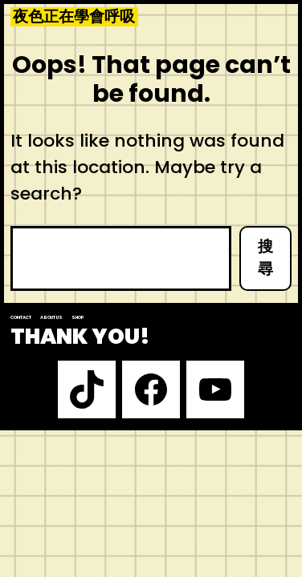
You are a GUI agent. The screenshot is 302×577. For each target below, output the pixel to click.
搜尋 (265, 258)
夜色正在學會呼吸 (74, 16)
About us (51, 317)
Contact (20, 317)
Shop (77, 317)
